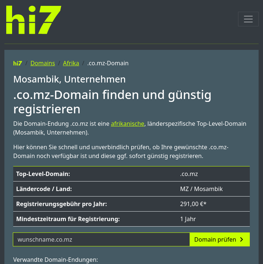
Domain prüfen (219, 239)
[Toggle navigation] (248, 19)
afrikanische (127, 124)
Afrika (71, 63)
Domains (42, 63)
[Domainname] (101, 239)
